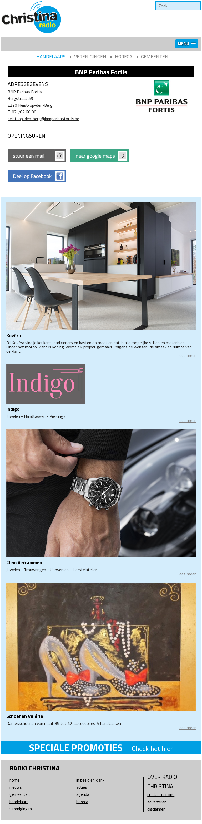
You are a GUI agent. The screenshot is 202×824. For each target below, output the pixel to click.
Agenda (82, 794)
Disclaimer (156, 809)
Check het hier (152, 748)
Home (14, 780)
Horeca (123, 56)
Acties (81, 787)
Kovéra (13, 335)
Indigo (12, 409)
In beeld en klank (90, 780)
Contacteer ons (160, 794)
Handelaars (50, 56)
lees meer (187, 355)
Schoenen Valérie (24, 716)
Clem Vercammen (24, 562)
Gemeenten (154, 56)
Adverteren (156, 802)
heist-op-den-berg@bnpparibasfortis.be (43, 118)
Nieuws (15, 787)
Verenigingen (90, 56)
